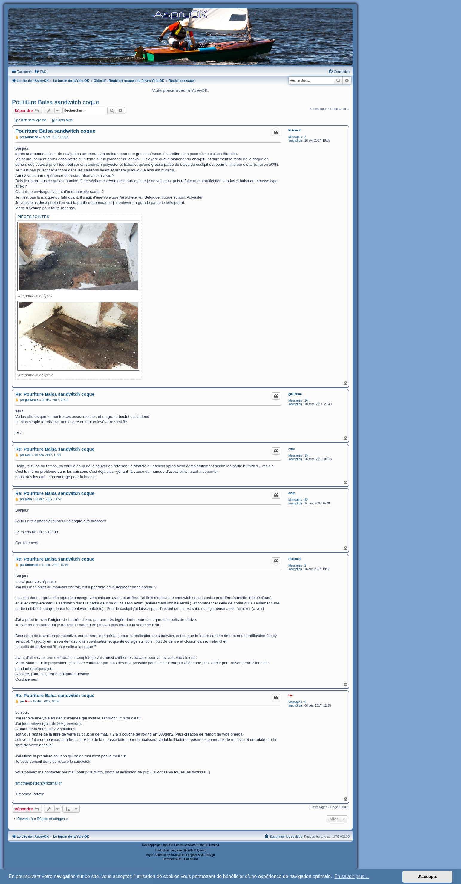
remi (291, 449)
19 (306, 455)
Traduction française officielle (174, 850)
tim (290, 695)
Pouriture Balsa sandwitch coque (55, 102)
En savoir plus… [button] (351, 876)
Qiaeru (201, 850)
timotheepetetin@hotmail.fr (38, 783)
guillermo (295, 394)
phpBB (166, 845)
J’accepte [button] (427, 876)
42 (306, 499)
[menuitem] (40, 71)
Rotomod (294, 130)
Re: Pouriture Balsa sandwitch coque (54, 394)
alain (291, 493)
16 (306, 400)
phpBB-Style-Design (201, 855)
